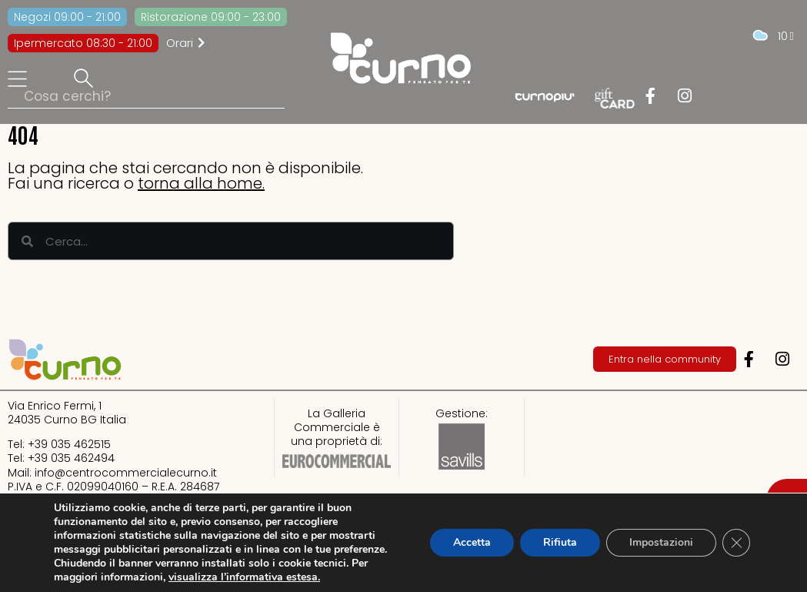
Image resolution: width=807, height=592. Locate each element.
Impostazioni (661, 542)
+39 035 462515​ (69, 444)
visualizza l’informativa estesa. (244, 577)
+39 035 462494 (71, 458)
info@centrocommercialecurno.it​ (126, 472)
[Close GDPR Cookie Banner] (736, 543)
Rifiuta (560, 542)
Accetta (472, 542)
